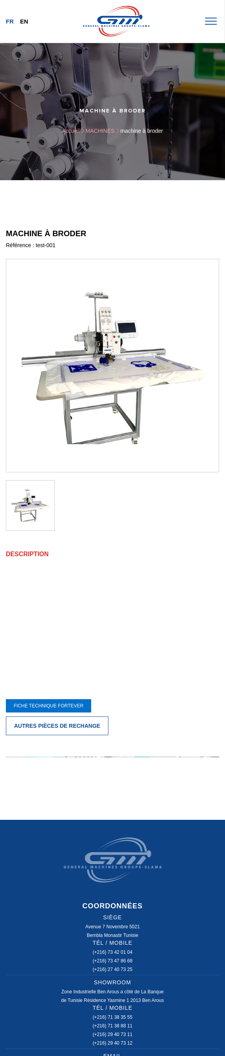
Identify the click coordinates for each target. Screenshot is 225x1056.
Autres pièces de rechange (57, 726)
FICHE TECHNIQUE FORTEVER (48, 706)
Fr (10, 21)
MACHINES (100, 131)
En (24, 21)
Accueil (71, 131)
